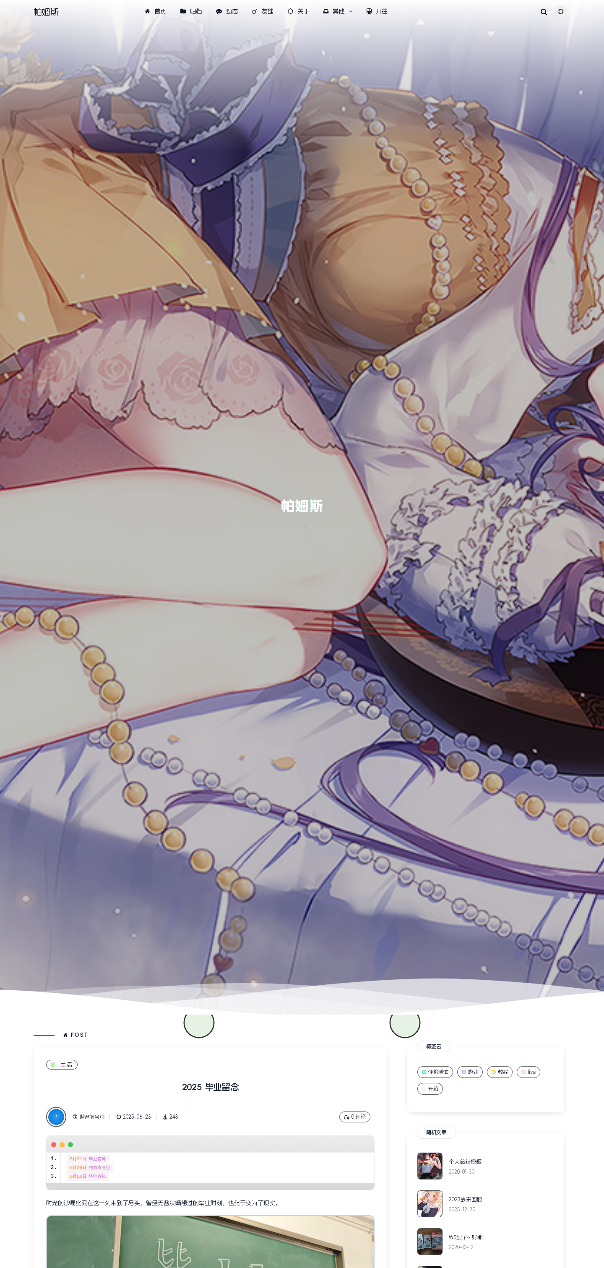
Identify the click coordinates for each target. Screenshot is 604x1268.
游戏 (470, 1072)
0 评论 (355, 1117)
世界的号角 (88, 1116)
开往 (377, 11)
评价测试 (435, 1072)
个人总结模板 (465, 1161)
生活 (62, 1064)
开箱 (430, 1088)
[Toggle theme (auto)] (561, 11)
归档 (191, 11)
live (528, 1072)
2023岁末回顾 (465, 1199)
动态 (227, 11)
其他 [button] (333, 11)
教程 (500, 1072)
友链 (262, 11)
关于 (298, 11)
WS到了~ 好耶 (466, 1237)
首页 (155, 11)
